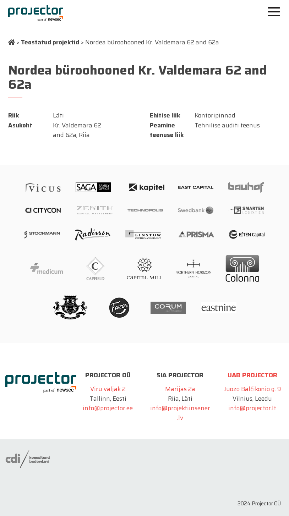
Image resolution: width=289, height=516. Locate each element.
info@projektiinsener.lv (180, 413)
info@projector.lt (252, 408)
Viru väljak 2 (108, 389)
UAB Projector (252, 375)
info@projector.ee (108, 408)
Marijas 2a (180, 389)
